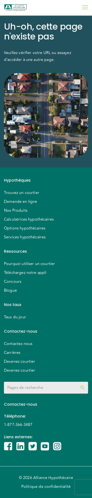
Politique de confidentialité (46, 487)
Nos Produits (15, 210)
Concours (12, 282)
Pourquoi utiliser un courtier (29, 264)
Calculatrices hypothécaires (29, 219)
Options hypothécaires (24, 228)
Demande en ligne (20, 202)
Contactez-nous (18, 344)
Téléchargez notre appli (25, 273)
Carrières (12, 353)
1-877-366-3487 (18, 425)
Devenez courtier (19, 361)
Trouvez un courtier (21, 193)
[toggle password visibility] (83, 388)
